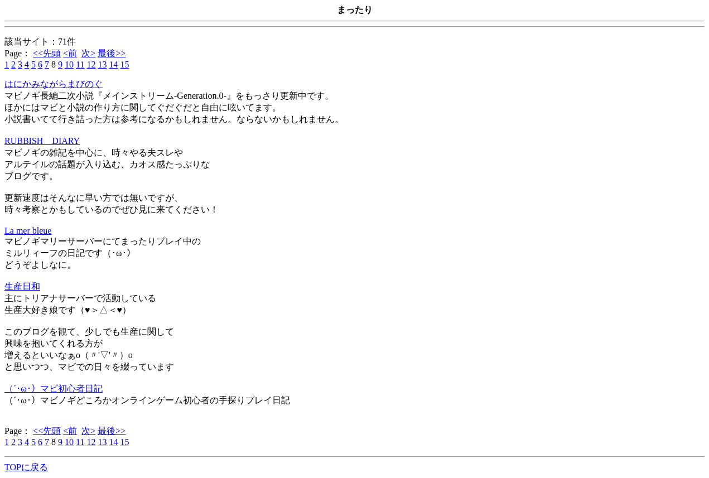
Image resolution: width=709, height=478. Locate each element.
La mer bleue (27, 230)
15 (124, 64)
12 (90, 64)
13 (102, 64)
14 (113, 64)
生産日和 (22, 286)
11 (80, 64)
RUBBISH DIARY (42, 141)
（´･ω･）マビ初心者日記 (53, 388)
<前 (70, 53)
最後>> (112, 53)
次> (88, 53)
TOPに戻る (26, 467)
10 (69, 64)
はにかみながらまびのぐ (53, 84)
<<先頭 (47, 53)
